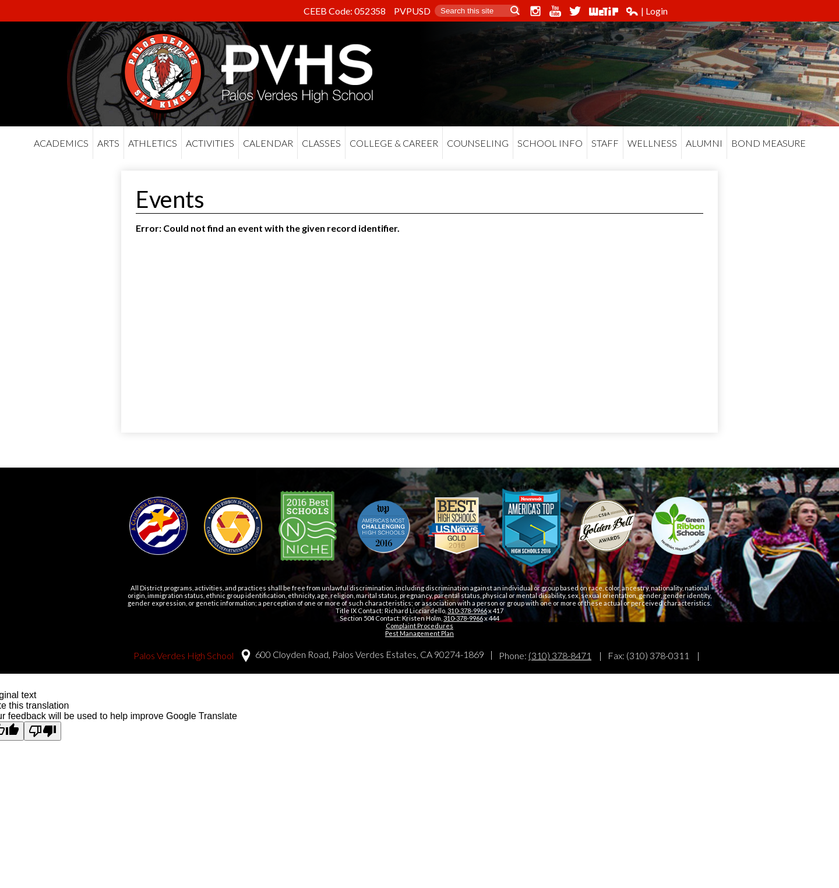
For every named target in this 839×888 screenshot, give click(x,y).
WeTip (603, 11)
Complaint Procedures (419, 625)
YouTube (555, 11)
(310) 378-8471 (559, 655)
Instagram (535, 11)
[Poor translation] (42, 731)
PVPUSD (412, 10)
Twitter (575, 11)
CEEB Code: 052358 (345, 10)
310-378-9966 (467, 610)
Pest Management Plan (419, 633)
